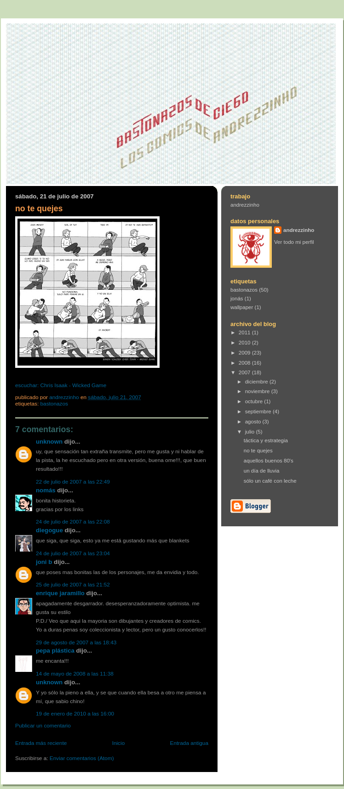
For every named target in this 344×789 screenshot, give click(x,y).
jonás (236, 298)
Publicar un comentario (43, 725)
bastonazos (54, 403)
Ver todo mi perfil (294, 242)
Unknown (49, 441)
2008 (245, 363)
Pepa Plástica (55, 650)
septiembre (259, 411)
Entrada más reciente (41, 743)
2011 (245, 332)
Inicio (118, 743)
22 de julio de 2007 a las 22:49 (73, 482)
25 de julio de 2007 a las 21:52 (73, 584)
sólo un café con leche (270, 481)
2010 (245, 342)
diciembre (257, 381)
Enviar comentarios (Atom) (82, 758)
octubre (254, 401)
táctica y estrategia (266, 440)
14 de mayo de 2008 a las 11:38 (75, 674)
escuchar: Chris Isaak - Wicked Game (60, 385)
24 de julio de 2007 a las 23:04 (73, 553)
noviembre (258, 391)
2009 (245, 352)
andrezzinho (244, 205)
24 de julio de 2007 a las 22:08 (73, 521)
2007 (245, 372)
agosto (254, 421)
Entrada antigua (189, 743)
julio (250, 431)
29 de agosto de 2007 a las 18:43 (76, 642)
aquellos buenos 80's (268, 460)
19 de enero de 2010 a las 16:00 (75, 713)
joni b (44, 561)
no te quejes (258, 450)
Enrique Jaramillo (60, 593)
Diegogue (49, 530)
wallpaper (241, 307)
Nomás (46, 490)
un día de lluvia (262, 470)
